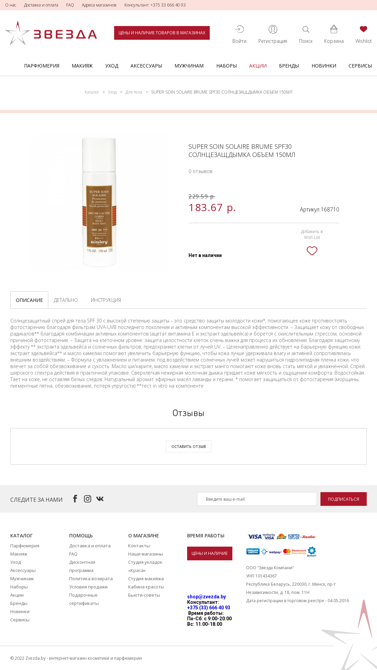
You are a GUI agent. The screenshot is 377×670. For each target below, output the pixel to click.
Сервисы (360, 65)
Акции (258, 65)
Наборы (226, 65)
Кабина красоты (146, 587)
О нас (10, 5)
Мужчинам (189, 65)
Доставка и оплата (41, 5)
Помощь (81, 535)
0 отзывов (200, 171)
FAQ (70, 5)
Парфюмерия (41, 65)
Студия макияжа (146, 578)
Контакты (139, 546)
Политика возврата (91, 578)
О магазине (143, 535)
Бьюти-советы (144, 595)
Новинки (324, 65)
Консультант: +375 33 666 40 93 (155, 5)
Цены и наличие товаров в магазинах (162, 33)
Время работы (205, 535)
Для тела (133, 92)
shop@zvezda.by (206, 596)
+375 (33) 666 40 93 (208, 607)
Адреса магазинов (99, 5)
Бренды (289, 65)
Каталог (92, 92)
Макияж (82, 65)
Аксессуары (146, 65)
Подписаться (343, 499)
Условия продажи (88, 587)
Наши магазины (145, 554)
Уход (111, 65)
